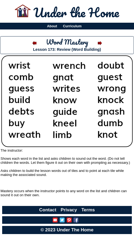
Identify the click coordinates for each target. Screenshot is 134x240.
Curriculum (72, 26)
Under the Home (76, 12)
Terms (88, 209)
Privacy (69, 209)
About (52, 26)
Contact (47, 209)
